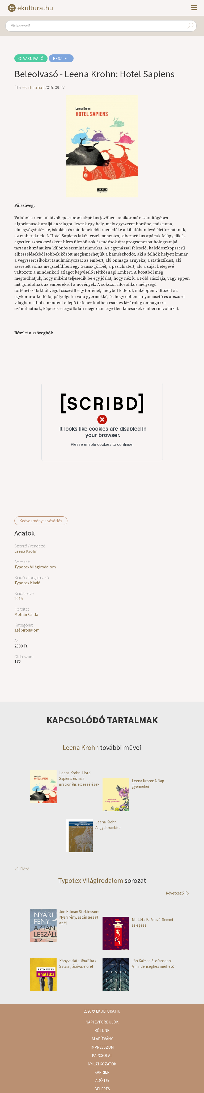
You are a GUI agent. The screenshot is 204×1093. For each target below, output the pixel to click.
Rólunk (102, 1030)
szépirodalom (27, 630)
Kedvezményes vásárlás (40, 520)
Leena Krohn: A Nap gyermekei (133, 783)
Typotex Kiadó (27, 582)
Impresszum (102, 1047)
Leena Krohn (25, 551)
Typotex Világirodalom (35, 566)
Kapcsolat (102, 1055)
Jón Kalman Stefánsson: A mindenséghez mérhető (138, 963)
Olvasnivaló (31, 58)
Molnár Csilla (26, 614)
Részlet (61, 58)
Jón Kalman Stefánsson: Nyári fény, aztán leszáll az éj (64, 917)
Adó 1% (102, 1080)
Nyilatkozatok (102, 1063)
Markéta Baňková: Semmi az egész (138, 922)
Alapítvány (102, 1038)
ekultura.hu (32, 87)
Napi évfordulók (102, 1022)
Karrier (102, 1072)
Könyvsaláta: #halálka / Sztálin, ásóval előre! (63, 963)
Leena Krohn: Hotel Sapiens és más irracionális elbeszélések (64, 778)
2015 (18, 598)
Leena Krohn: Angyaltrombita (93, 825)
